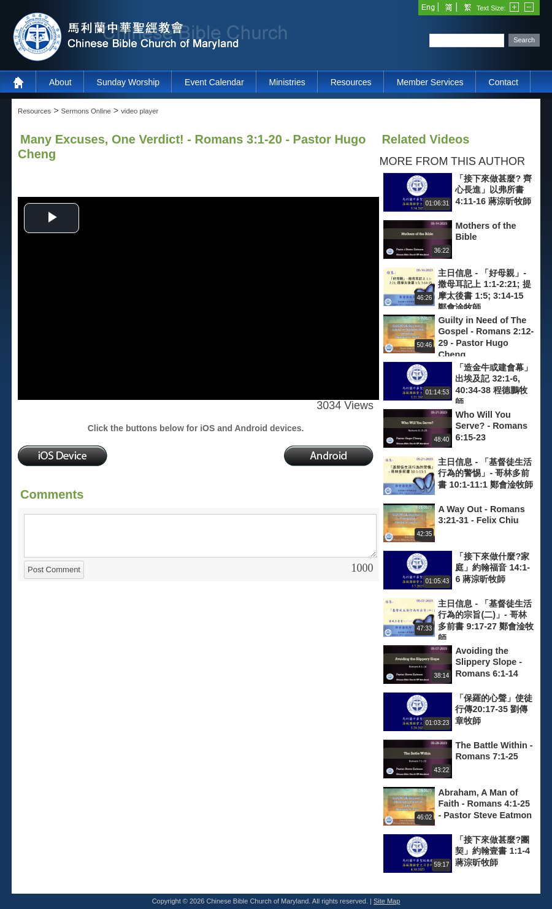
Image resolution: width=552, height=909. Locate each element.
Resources (351, 82)
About (60, 82)
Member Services (430, 82)
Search (524, 40)
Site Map (387, 901)
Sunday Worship (128, 82)
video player (139, 111)
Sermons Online (86, 111)
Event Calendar (214, 82)
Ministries (287, 82)
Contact (503, 82)
